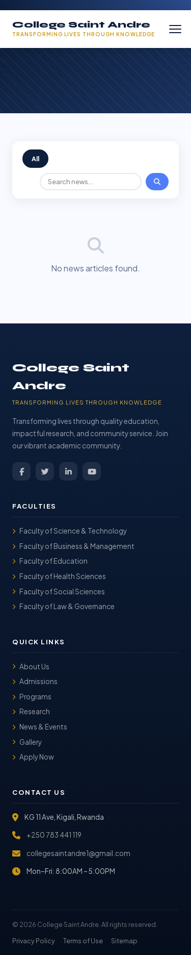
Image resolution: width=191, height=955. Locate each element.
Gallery (27, 742)
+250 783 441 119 (53, 835)
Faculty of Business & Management (73, 546)
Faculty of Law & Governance (63, 606)
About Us (30, 666)
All (35, 159)
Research (31, 711)
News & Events (39, 726)
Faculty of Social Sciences (58, 591)
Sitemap (124, 941)
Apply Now (33, 756)
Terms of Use (83, 941)
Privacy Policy (33, 941)
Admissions (35, 681)
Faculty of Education (50, 561)
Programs (31, 696)
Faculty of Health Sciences (59, 576)
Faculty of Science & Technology (69, 530)
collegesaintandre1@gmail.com (78, 853)
